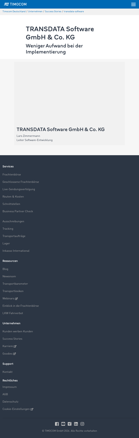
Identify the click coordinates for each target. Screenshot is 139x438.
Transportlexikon (13, 291)
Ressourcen (10, 261)
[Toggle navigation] (133, 4)
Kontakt (8, 372)
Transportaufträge (14, 236)
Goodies (9, 353)
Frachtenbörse (12, 174)
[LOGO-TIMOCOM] (15, 4)
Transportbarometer (15, 283)
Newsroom (9, 276)
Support (8, 364)
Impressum (10, 387)
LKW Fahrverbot (13, 313)
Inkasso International (16, 251)
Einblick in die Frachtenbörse (21, 306)
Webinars (10, 298)
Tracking (8, 228)
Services (8, 166)
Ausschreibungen (13, 221)
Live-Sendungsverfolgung (19, 189)
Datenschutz (10, 401)
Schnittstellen (11, 204)
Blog (5, 269)
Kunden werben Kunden (18, 331)
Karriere (9, 346)
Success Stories (12, 338)
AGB (5, 394)
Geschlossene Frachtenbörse (21, 182)
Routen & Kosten (13, 196)
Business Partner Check (18, 211)
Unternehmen (11, 323)
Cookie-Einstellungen (18, 409)
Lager (6, 243)
